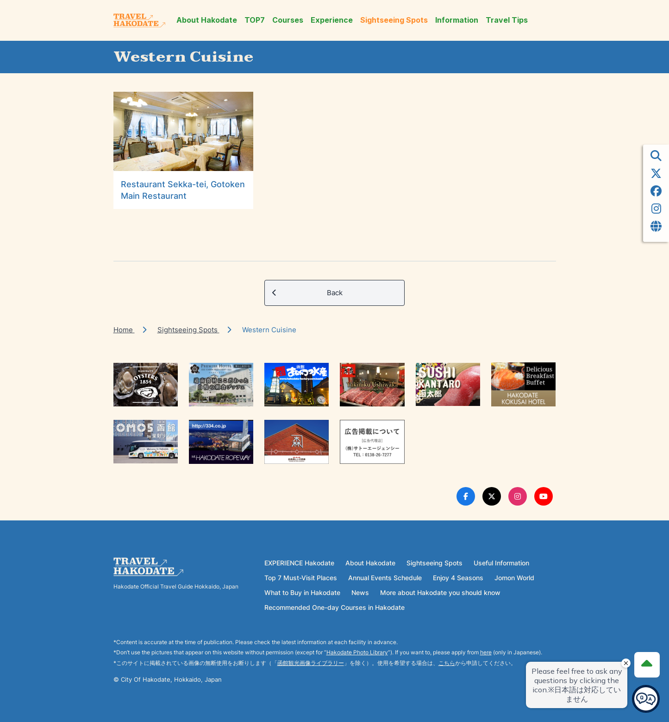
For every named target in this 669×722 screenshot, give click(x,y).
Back (307, 292)
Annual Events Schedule (385, 578)
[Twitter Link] (491, 496)
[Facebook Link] (465, 496)
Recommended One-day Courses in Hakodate (334, 607)
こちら (446, 662)
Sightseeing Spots (394, 20)
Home (124, 329)
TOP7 (254, 20)
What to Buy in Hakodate (302, 592)
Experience (332, 20)
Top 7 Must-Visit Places (300, 578)
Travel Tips (507, 20)
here (486, 652)
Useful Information (501, 563)
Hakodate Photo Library (357, 652)
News (360, 592)
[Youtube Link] (543, 496)
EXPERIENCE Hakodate (299, 563)
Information (456, 20)
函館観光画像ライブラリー (310, 662)
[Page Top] (647, 665)
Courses (287, 20)
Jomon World (514, 578)
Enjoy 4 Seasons (458, 578)
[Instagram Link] (517, 496)
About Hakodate (206, 20)
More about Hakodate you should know (440, 592)
